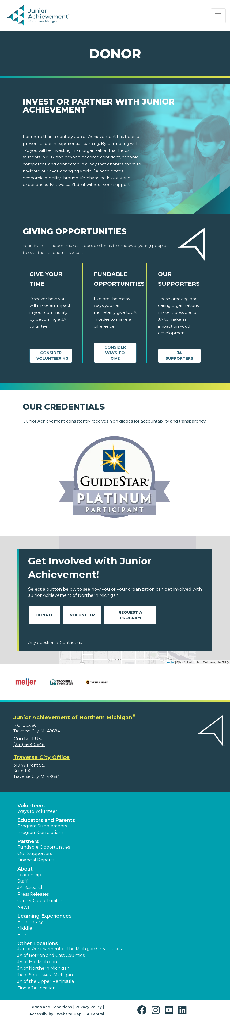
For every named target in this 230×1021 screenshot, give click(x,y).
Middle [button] (24, 928)
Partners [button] (28, 841)
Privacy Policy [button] (89, 1007)
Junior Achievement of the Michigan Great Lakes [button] (69, 948)
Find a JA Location (36, 988)
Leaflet (169, 662)
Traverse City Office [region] (41, 757)
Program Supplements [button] (42, 826)
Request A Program (130, 615)
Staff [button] (22, 881)
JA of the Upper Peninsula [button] (45, 981)
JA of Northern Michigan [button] (43, 968)
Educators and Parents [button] (46, 820)
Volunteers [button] (31, 805)
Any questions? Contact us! (55, 642)
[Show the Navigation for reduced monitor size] (218, 15)
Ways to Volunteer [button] (37, 811)
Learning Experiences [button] (44, 916)
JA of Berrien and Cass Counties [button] (51, 955)
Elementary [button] (30, 921)
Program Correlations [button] (40, 832)
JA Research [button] (30, 887)
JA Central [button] (94, 1014)
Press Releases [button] (33, 894)
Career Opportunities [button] (40, 900)
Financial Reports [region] (35, 860)
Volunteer (82, 615)
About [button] (25, 869)
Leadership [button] (29, 874)
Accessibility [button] (41, 1014)
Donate (45, 615)
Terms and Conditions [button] (50, 1007)
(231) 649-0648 (29, 744)
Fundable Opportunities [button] (43, 847)
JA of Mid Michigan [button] (37, 961)
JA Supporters (179, 355)
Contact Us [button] (27, 738)
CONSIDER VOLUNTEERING (52, 355)
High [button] (22, 934)
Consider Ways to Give (115, 353)
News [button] (23, 907)
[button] (143, 1010)
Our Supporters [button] (34, 853)
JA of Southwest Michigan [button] (45, 974)
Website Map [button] (69, 1014)
